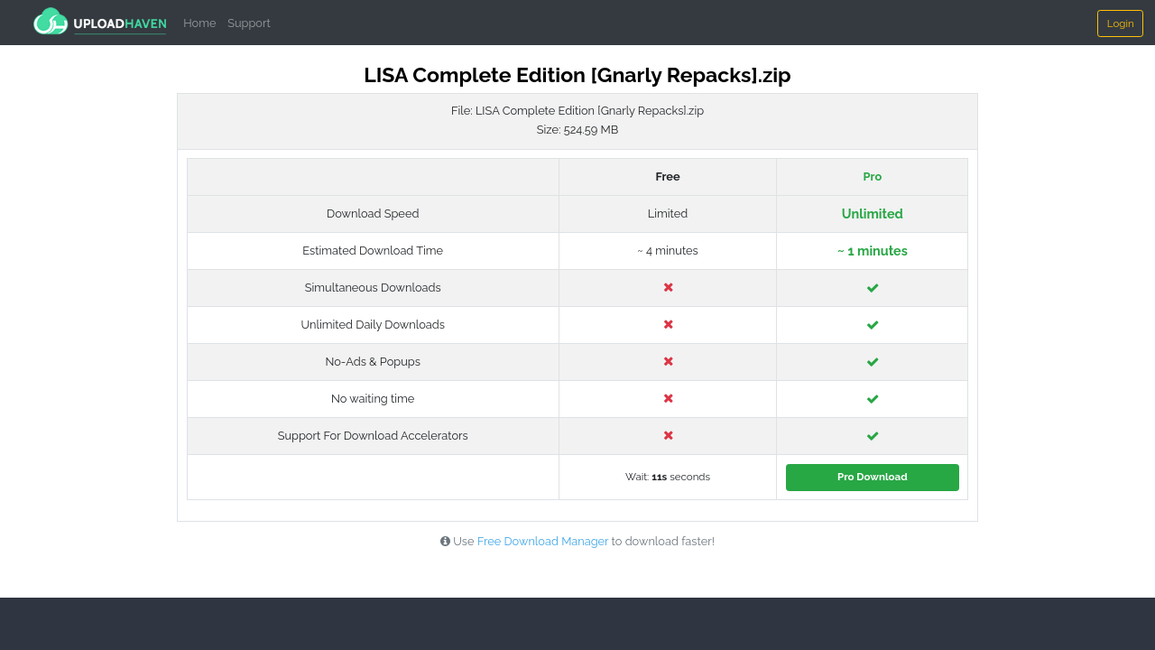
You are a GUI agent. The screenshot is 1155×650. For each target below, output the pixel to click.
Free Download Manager (543, 541)
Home (199, 23)
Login (1120, 23)
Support (249, 23)
